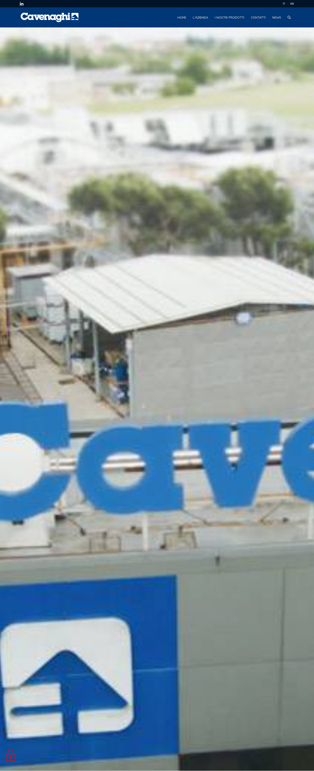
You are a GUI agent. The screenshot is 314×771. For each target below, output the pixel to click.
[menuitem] (284, 3)
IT (284, 3)
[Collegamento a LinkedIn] (21, 3)
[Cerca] (289, 17)
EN (292, 3)
